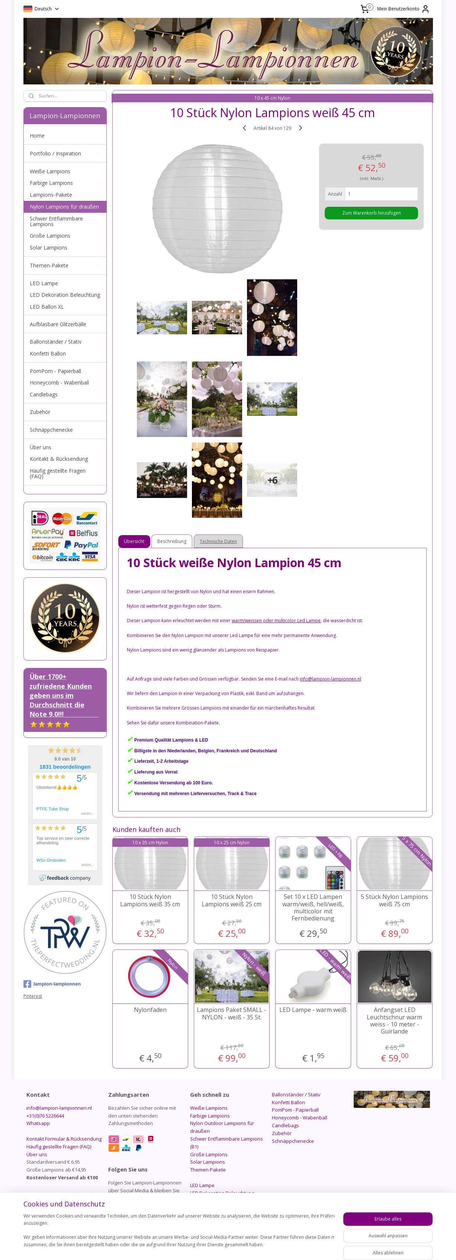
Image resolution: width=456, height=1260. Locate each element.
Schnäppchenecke (51, 429)
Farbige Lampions (65, 182)
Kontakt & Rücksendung (59, 458)
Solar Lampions (65, 247)
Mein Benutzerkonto (403, 8)
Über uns (40, 447)
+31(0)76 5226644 (45, 1115)
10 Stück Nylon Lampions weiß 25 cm (231, 900)
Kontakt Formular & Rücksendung (64, 1138)
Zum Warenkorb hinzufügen (371, 213)
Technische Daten (218, 541)
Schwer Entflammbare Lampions (56, 221)
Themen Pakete (208, 1169)
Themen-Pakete (65, 265)
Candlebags (44, 394)
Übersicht (134, 541)
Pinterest (32, 996)
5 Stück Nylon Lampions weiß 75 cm (394, 900)
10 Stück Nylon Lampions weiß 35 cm (150, 900)
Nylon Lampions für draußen (64, 206)
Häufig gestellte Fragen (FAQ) (58, 473)
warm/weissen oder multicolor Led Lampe (276, 620)
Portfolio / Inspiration (65, 153)
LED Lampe (44, 283)
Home (37, 135)
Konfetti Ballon (48, 353)
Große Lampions (50, 235)
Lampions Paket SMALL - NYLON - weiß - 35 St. (231, 1013)
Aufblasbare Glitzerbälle (58, 324)
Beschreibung (172, 541)
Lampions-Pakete (65, 194)
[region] (178, 1234)
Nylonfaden (150, 1009)
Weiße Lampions (50, 171)
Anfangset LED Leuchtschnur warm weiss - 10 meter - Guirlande (394, 1020)
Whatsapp (38, 1123)
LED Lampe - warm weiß (313, 1009)
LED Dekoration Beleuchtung (65, 294)
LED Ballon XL (47, 306)
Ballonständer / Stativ (55, 341)
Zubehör (40, 411)
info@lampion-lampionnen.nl (59, 1108)
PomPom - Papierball (55, 371)
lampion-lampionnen (52, 984)
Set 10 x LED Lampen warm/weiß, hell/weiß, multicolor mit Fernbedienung (313, 907)
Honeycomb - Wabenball (59, 382)
